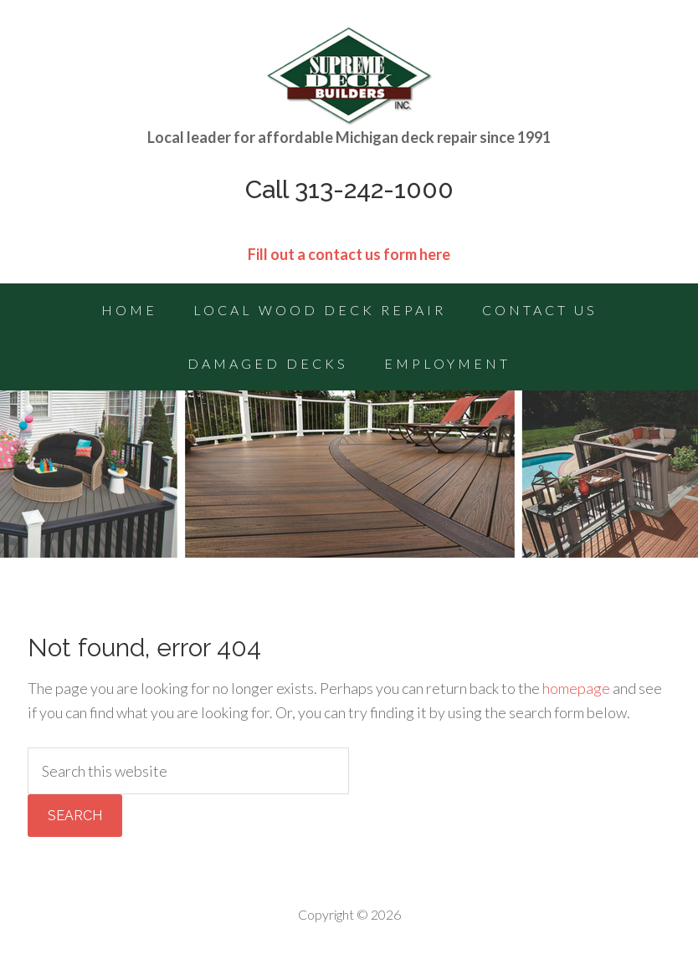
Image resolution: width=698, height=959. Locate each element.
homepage (576, 688)
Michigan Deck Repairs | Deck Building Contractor (349, 75)
